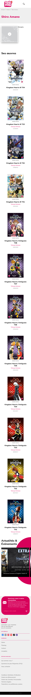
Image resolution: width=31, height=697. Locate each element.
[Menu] (26, 4)
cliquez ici (22, 606)
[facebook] (2, 635)
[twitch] (16, 635)
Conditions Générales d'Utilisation (11, 675)
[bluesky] (5, 635)
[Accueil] (8, 4)
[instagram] (8, 635)
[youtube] (11, 635)
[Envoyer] (26, 611)
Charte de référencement (8, 677)
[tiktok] (14, 635)
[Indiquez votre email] (13, 611)
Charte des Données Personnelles (11, 679)
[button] (15, 562)
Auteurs (8, 9)
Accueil (3, 9)
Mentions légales (6, 682)
